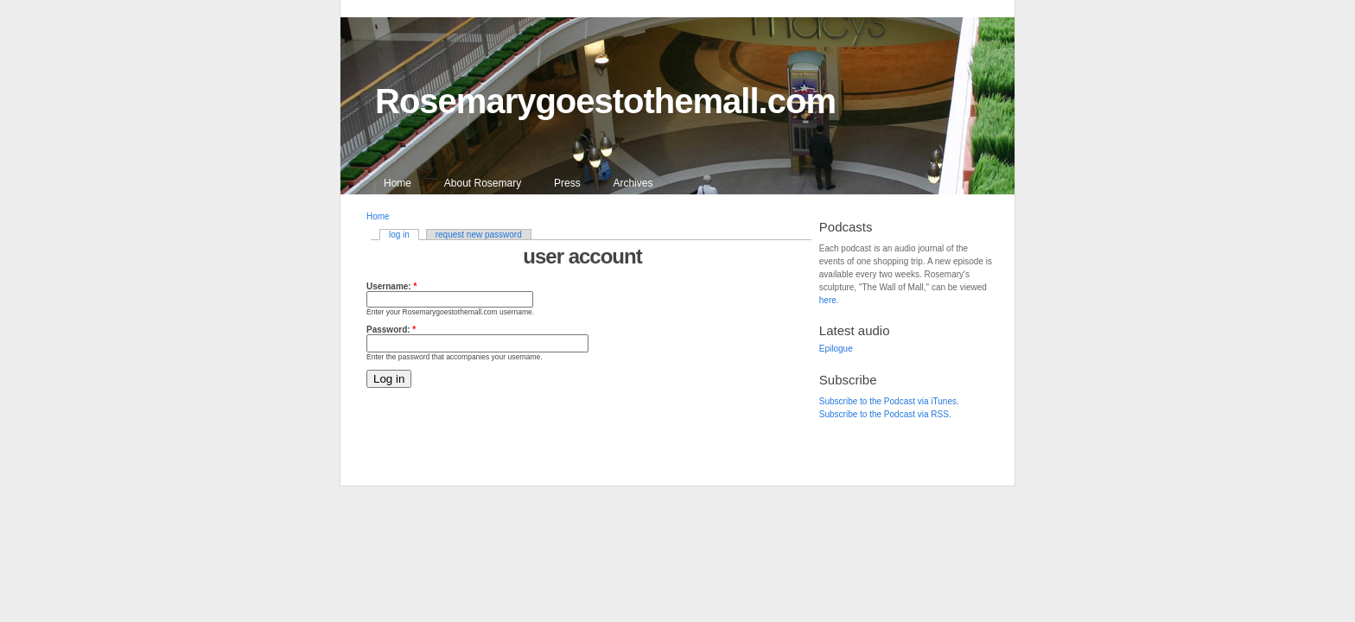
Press (567, 183)
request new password (479, 234)
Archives (632, 183)
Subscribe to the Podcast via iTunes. (889, 401)
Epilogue (836, 348)
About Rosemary (482, 183)
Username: (391, 286)
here (828, 300)
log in (399, 234)
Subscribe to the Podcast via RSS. (885, 414)
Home (397, 183)
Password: (391, 329)
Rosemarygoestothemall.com (605, 101)
